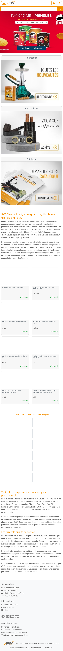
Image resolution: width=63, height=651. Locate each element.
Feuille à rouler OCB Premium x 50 (14, 322)
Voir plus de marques (40, 415)
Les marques (17, 630)
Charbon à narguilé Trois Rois (12, 287)
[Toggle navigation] (3, 3)
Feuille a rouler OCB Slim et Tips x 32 (14, 357)
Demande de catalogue (10, 627)
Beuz (34, 362)
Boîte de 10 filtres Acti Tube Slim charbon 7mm (44, 288)
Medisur (35, 328)
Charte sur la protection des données (15, 635)
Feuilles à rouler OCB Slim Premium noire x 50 (11, 391)
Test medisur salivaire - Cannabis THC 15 (44, 322)
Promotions (5, 630)
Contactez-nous (7, 607)
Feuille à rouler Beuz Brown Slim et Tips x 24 (45, 357)
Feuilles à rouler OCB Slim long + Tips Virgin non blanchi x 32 (44, 391)
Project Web (49, 648)
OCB (4, 328)
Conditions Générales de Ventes (14, 632)
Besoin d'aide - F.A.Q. (9, 605)
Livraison (4, 610)
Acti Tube (36, 294)
